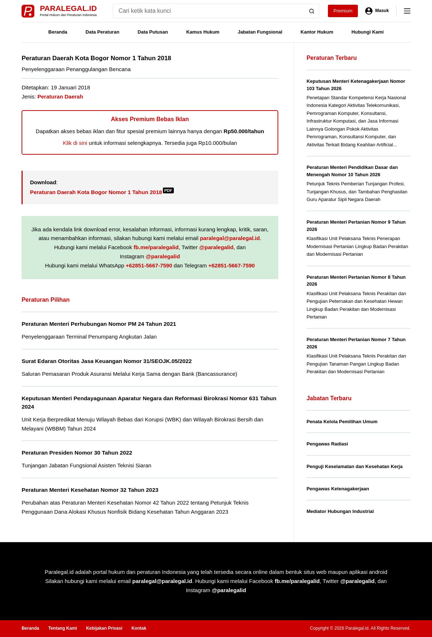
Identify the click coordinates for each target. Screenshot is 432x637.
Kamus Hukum (202, 32)
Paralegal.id (68, 8)
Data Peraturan (102, 32)
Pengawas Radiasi (327, 444)
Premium (342, 10)
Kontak (138, 628)
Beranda (57, 32)
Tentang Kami (62, 628)
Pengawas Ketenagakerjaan (337, 488)
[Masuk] (377, 11)
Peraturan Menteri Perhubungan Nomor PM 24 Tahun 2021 (99, 324)
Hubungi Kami (368, 32)
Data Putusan (153, 32)
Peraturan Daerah (60, 96)
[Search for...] (209, 11)
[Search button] (312, 11)
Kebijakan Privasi (104, 628)
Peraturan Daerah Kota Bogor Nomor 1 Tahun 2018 (101, 192)
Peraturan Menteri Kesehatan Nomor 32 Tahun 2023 (90, 490)
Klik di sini (75, 143)
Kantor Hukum (317, 32)
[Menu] (407, 11)
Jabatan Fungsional (260, 32)
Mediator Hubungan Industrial (340, 511)
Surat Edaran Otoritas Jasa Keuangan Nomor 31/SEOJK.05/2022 (107, 361)
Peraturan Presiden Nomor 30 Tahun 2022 (77, 452)
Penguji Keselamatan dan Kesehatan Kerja (354, 466)
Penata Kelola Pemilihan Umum (341, 421)
